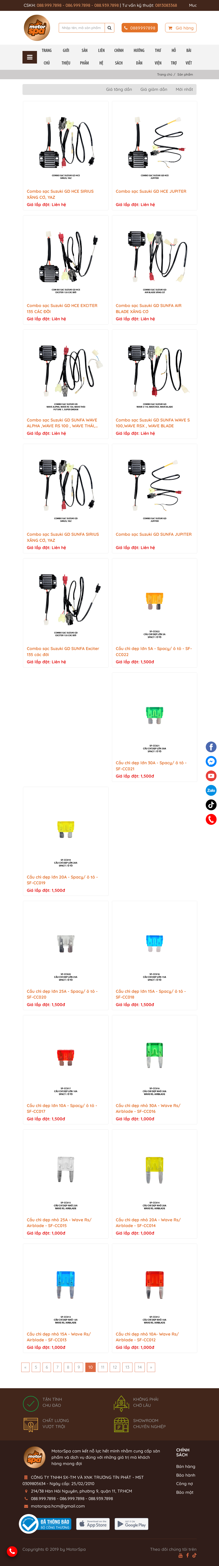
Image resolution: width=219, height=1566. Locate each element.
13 (127, 1367)
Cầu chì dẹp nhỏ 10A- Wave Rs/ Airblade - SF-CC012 (147, 1337)
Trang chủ (47, 57)
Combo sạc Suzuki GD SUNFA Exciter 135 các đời (63, 651)
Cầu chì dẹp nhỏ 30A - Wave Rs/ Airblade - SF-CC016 (148, 1108)
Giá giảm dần (153, 89)
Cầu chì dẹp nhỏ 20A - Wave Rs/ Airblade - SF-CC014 (148, 1222)
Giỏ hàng (181, 27)
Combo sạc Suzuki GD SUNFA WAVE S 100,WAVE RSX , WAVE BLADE (153, 423)
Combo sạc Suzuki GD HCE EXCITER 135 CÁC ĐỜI (62, 308)
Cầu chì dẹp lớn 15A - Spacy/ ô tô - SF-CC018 (151, 994)
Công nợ (184, 1483)
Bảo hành (185, 1475)
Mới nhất (184, 89)
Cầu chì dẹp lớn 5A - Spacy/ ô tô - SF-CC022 (154, 651)
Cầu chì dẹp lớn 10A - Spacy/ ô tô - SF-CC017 (62, 1108)
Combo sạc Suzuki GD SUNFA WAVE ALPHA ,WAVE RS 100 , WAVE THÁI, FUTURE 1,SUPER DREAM (62, 423)
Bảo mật (184, 1492)
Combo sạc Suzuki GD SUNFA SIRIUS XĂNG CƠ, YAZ (63, 537)
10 (90, 1367)
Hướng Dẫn (139, 57)
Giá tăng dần (119, 89)
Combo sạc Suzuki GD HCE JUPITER (151, 191)
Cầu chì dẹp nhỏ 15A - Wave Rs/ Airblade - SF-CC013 (59, 1337)
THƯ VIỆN (158, 57)
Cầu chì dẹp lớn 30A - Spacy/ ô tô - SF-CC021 (151, 765)
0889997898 (139, 27)
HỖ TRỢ (174, 57)
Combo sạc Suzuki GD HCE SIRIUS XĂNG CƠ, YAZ (60, 194)
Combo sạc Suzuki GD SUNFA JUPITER (154, 534)
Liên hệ (101, 57)
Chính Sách (119, 57)
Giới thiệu (66, 57)
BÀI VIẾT (189, 57)
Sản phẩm (84, 57)
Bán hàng (185, 1466)
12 (115, 1367)
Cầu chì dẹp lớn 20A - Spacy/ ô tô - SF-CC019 (62, 880)
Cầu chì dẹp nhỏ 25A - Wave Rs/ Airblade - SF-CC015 (59, 1222)
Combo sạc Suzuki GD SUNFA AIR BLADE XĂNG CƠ (149, 308)
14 (140, 1367)
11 (102, 1367)
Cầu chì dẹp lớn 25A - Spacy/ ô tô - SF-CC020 (62, 994)
